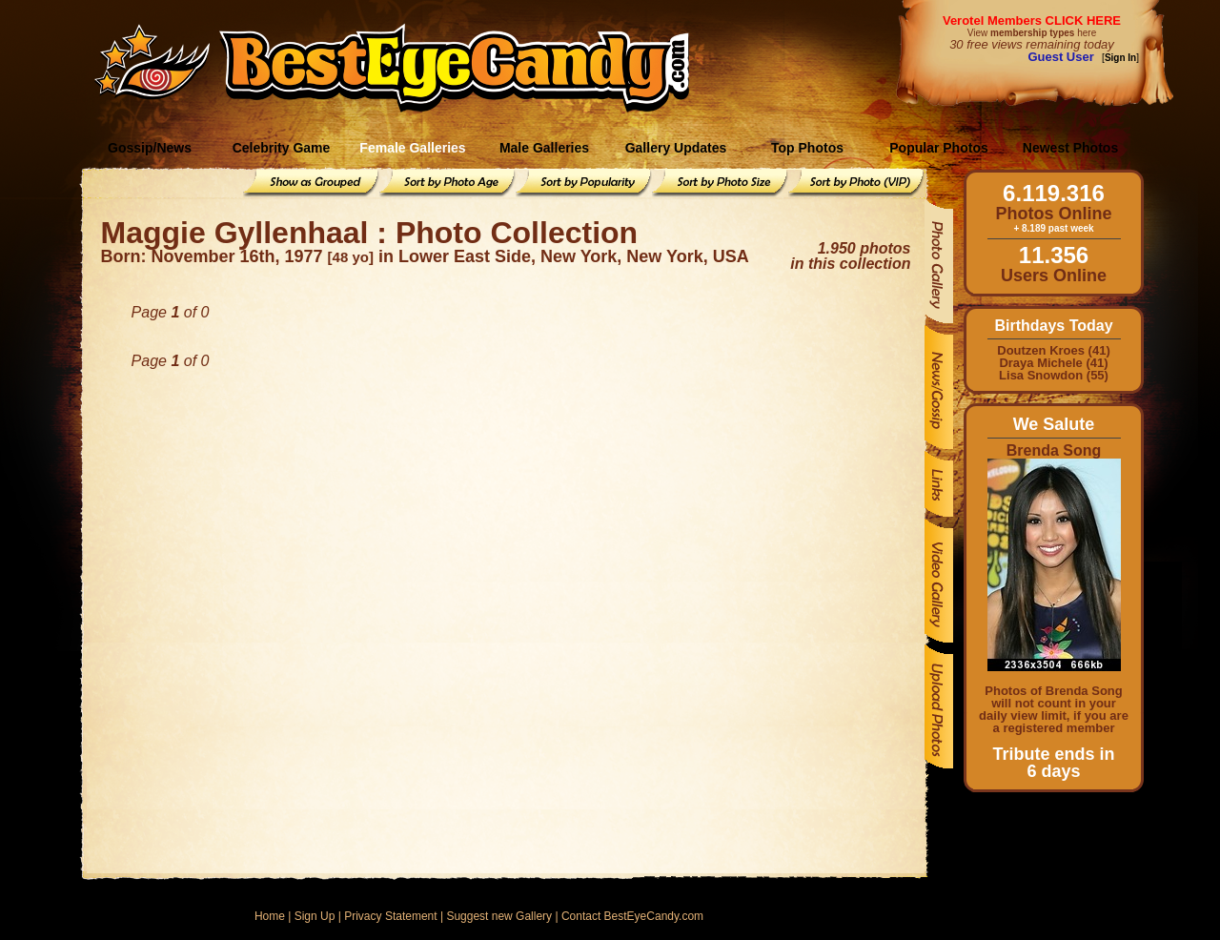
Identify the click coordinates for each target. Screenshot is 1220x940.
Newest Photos (1070, 147)
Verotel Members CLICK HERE (1032, 20)
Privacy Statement (390, 916)
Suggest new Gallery (499, 916)
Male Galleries (544, 147)
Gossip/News (150, 147)
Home (269, 916)
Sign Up (315, 916)
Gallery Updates (676, 147)
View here (1031, 33)
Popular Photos (938, 147)
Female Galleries (412, 147)
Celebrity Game (282, 147)
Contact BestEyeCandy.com (632, 916)
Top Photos (807, 147)
